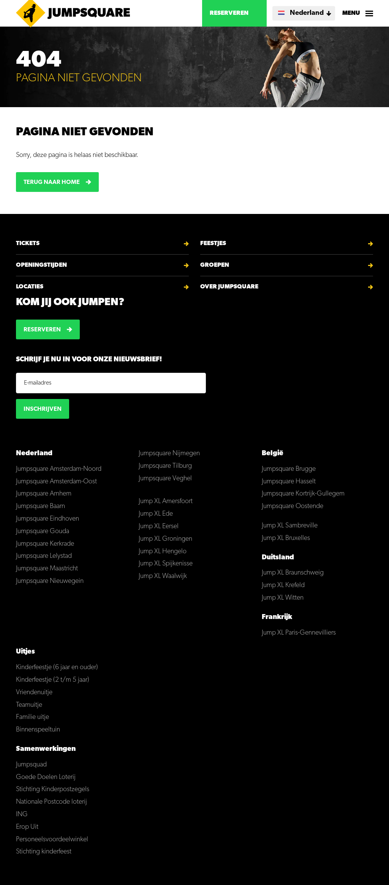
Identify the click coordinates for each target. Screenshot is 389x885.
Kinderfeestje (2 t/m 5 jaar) (52, 680)
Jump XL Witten (283, 598)
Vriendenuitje (34, 692)
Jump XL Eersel (159, 526)
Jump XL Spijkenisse (166, 563)
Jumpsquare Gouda (42, 531)
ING (22, 814)
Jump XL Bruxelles (286, 538)
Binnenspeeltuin (38, 729)
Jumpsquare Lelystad (44, 556)
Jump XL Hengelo (163, 551)
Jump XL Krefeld (283, 585)
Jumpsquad (31, 764)
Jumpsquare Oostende (292, 506)
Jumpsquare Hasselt (289, 481)
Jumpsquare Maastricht (47, 568)
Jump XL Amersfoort (166, 501)
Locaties (29, 287)
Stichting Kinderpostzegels (52, 789)
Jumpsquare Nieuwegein (50, 581)
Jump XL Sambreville (290, 525)
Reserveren (229, 13)
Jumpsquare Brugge (289, 469)
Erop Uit (27, 827)
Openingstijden (41, 265)
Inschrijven (43, 409)
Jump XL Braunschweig (293, 572)
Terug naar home (52, 182)
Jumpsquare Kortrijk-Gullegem (303, 493)
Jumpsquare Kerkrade (45, 544)
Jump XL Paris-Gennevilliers (299, 632)
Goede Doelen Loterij (46, 777)
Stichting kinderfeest (43, 851)
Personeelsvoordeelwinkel (52, 839)
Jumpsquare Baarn (40, 506)
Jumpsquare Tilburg (165, 466)
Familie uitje (32, 717)
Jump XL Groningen (165, 539)
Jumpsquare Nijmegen (169, 453)
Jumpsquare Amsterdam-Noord (58, 469)
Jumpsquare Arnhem (43, 493)
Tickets (28, 244)
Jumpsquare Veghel (165, 478)
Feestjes (213, 244)
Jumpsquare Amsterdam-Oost (56, 481)
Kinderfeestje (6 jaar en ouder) (57, 667)
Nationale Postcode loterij (51, 802)
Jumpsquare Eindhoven (47, 518)
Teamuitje (29, 705)
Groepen (214, 265)
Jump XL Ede (156, 514)
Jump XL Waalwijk (163, 576)
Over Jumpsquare (229, 287)
